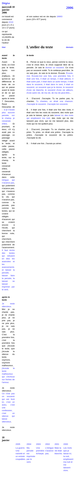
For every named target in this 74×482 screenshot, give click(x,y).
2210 (11, 22)
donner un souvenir (54, 67)
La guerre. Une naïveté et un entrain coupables (20, 453)
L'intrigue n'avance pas (49, 451)
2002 (47, 444)
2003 (38, 444)
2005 (18, 444)
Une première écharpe (40, 451)
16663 (59, 16)
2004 (29, 444)
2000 (65, 444)
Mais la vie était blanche (58, 451)
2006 (69, 8)
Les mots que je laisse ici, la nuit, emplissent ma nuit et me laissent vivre (68, 459)
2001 (56, 444)
